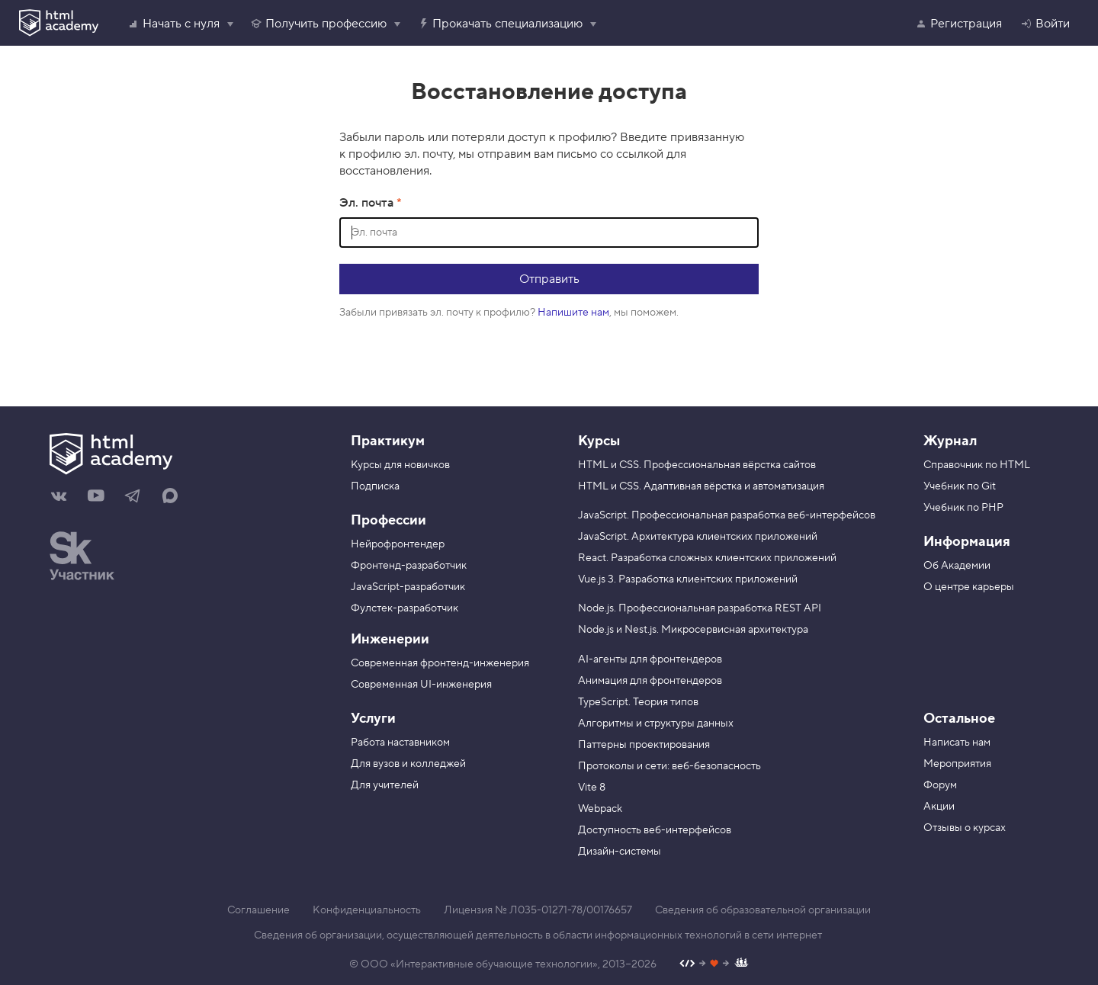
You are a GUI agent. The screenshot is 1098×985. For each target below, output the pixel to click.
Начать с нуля (173, 23)
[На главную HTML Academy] (181, 456)
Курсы (599, 441)
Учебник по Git (959, 486)
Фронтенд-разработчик (409, 566)
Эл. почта (367, 202)
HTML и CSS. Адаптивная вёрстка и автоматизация (701, 486)
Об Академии (956, 566)
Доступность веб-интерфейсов (654, 830)
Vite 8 (591, 787)
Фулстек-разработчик (404, 608)
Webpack (600, 809)
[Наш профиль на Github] (714, 965)
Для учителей (385, 785)
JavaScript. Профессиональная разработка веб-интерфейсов (726, 515)
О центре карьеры (968, 587)
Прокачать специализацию (500, 23)
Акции (939, 806)
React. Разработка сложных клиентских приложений (707, 558)
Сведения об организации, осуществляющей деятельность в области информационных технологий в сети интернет (538, 935)
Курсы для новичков (400, 465)
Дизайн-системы (619, 851)
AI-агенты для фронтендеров (650, 659)
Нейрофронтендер (398, 544)
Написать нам (956, 742)
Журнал (950, 441)
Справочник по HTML (976, 465)
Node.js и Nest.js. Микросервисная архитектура (693, 630)
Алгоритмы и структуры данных (656, 723)
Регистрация (958, 23)
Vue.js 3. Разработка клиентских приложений (688, 579)
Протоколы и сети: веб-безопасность (669, 766)
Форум (940, 785)
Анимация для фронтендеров (650, 681)
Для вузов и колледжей (408, 764)
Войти (1045, 23)
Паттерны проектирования (644, 745)
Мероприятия (957, 764)
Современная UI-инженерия (421, 684)
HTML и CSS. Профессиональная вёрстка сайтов (697, 465)
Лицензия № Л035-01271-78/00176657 (538, 910)
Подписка (375, 486)
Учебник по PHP (963, 508)
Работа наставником (400, 742)
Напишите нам (573, 312)
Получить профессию (318, 23)
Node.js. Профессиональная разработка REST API (699, 608)
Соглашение (258, 910)
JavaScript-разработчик (408, 587)
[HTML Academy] (58, 23)
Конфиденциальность (367, 910)
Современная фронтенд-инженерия (440, 663)
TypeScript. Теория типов (638, 702)
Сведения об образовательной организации (763, 910)
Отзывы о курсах (964, 828)
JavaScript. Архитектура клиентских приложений (697, 537)
